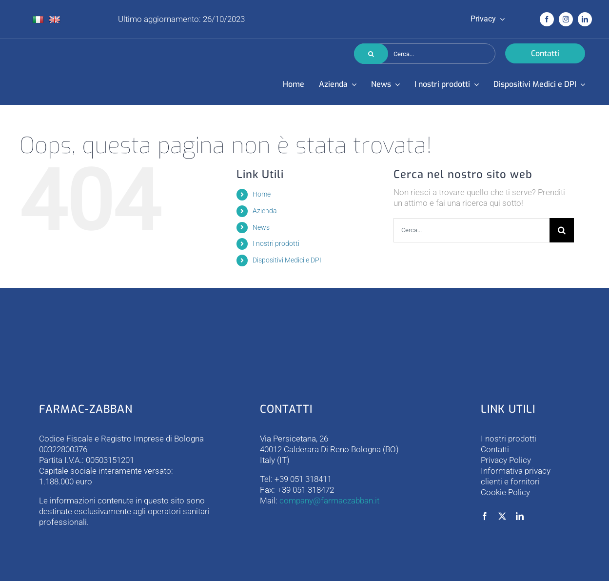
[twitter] (502, 516)
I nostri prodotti (276, 243)
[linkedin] (585, 19)
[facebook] (547, 19)
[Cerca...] (424, 53)
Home (262, 194)
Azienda (265, 211)
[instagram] (566, 19)
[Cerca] (371, 53)
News (261, 227)
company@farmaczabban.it (329, 500)
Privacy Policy (506, 460)
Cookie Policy (505, 492)
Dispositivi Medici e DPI (287, 260)
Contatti (495, 449)
